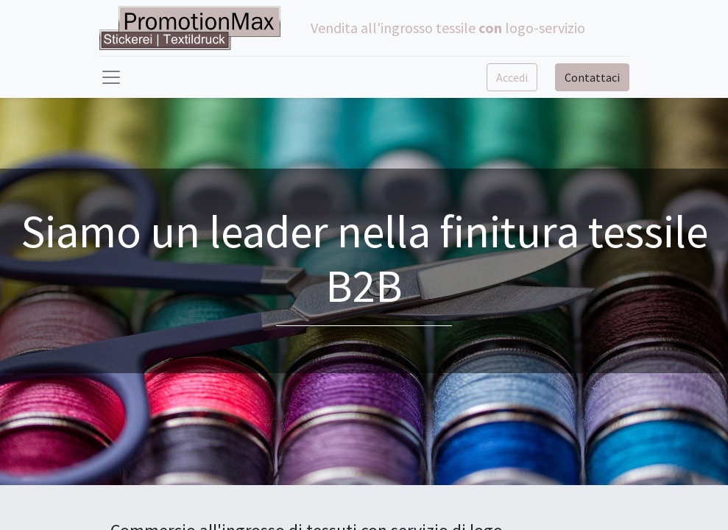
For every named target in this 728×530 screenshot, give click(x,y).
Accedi (512, 77)
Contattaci (592, 77)
